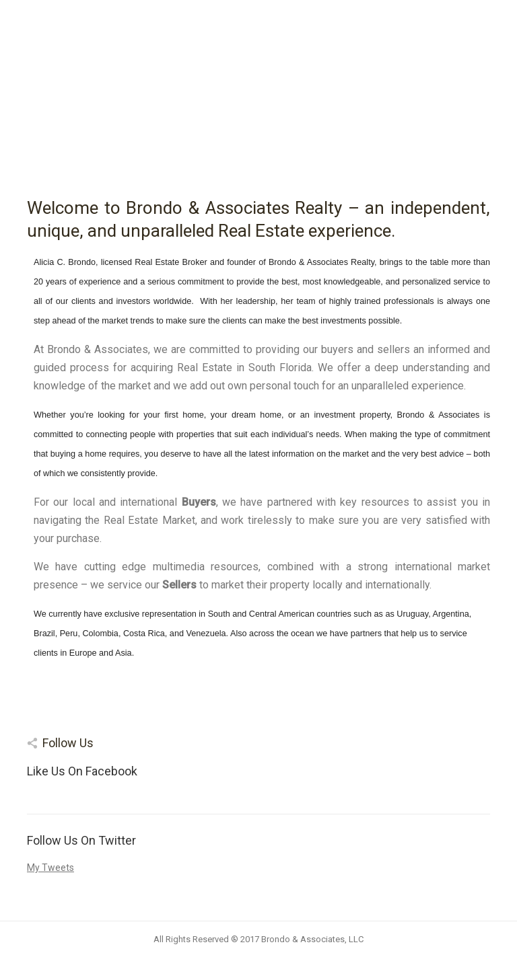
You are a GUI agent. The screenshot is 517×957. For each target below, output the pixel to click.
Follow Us (68, 743)
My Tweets (50, 867)
